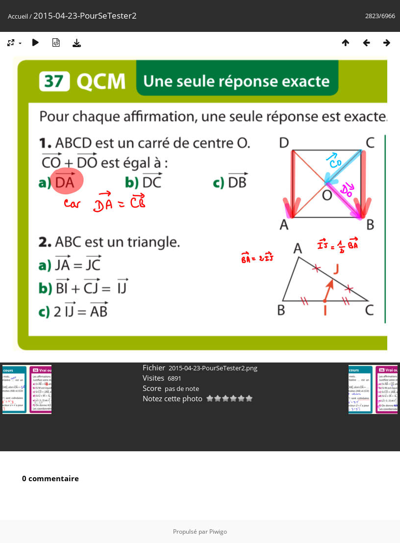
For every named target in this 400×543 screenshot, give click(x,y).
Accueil (18, 16)
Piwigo (218, 531)
